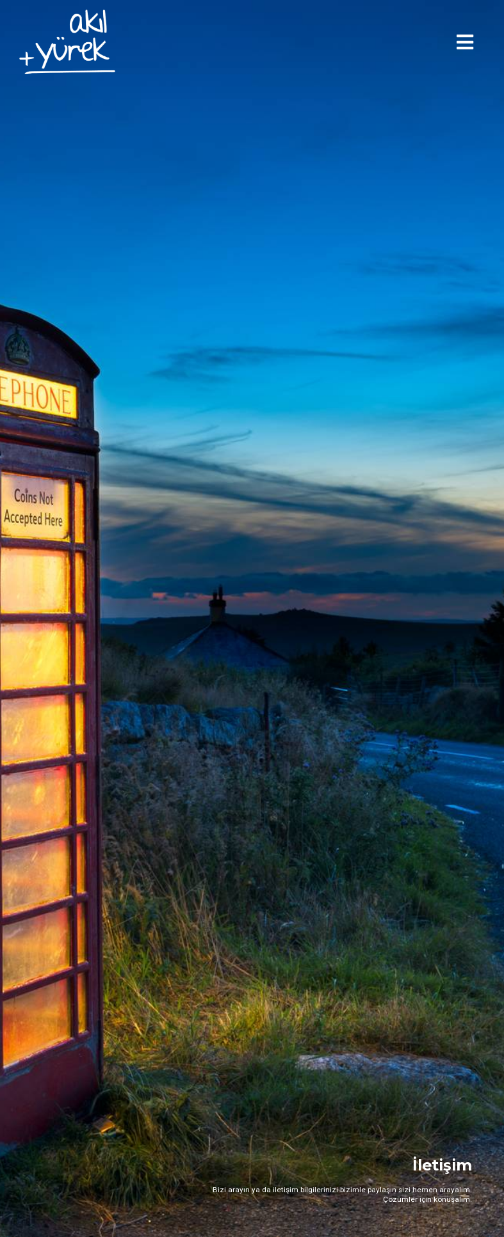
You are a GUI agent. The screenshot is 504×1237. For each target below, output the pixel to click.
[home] (67, 42)
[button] (465, 42)
